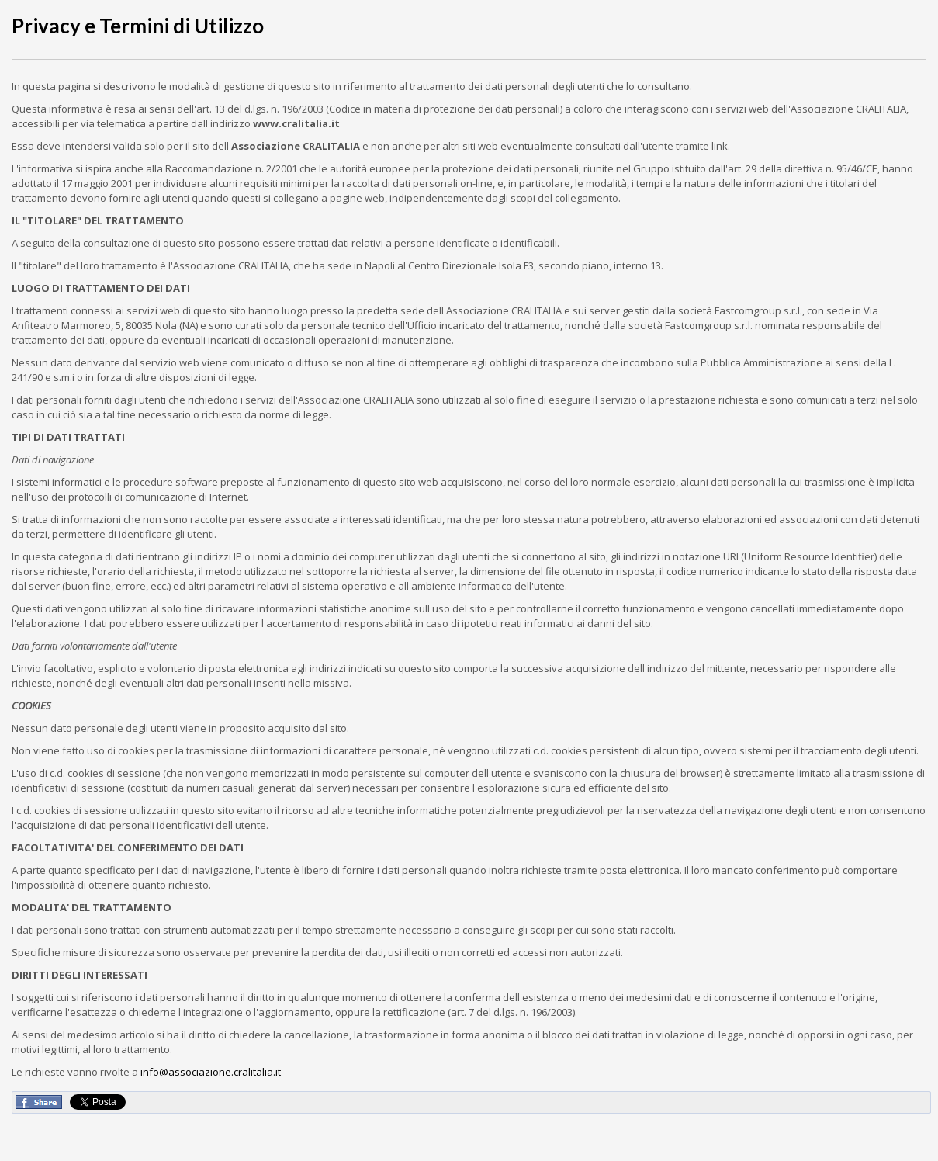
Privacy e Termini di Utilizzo (138, 25)
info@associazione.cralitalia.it (210, 1072)
